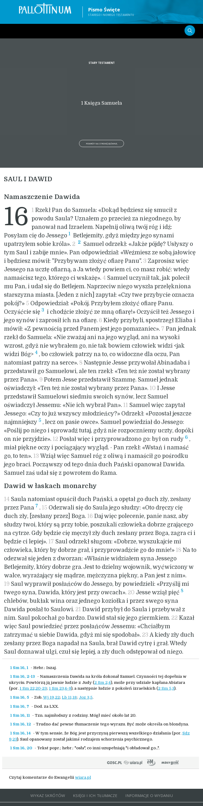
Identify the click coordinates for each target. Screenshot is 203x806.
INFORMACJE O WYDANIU (149, 795)
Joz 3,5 (86, 697)
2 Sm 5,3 (166, 688)
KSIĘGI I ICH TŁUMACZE (95, 795)
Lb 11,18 (69, 697)
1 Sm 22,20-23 (33, 688)
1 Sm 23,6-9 (60, 688)
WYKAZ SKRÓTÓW (47, 795)
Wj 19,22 (51, 697)
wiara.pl (83, 777)
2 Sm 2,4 (102, 682)
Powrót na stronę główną (101, 143)
